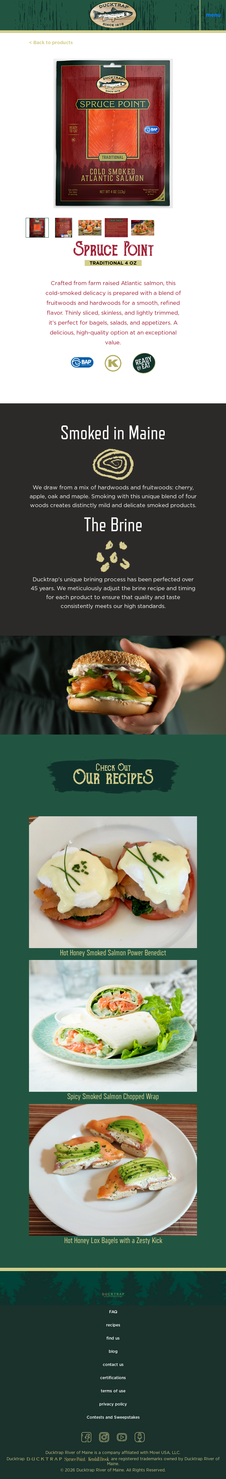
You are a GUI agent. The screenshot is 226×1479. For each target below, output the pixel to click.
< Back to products (51, 43)
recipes (113, 1325)
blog (113, 1351)
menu (213, 15)
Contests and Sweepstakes (113, 1417)
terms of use (113, 1391)
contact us (113, 1365)
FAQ (113, 1312)
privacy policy (113, 1404)
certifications (113, 1378)
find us (113, 1338)
